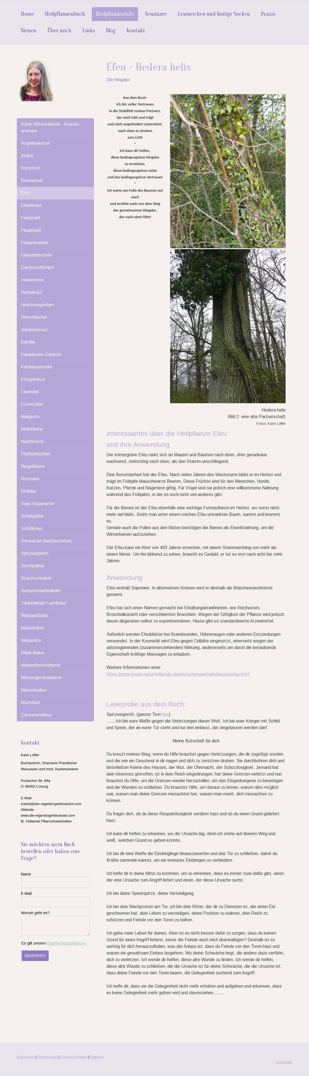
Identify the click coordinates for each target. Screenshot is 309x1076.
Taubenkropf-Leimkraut (43, 603)
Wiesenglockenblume (41, 677)
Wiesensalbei (34, 690)
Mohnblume (32, 429)
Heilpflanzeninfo (115, 14)
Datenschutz (47, 1057)
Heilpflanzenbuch (65, 14)
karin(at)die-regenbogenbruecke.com (51, 804)
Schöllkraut (31, 528)
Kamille (28, 342)
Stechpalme (32, 565)
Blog (110, 30)
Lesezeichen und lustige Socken (214, 14)
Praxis (268, 14)
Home (27, 14)
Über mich (59, 30)
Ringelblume (33, 466)
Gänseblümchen (36, 255)
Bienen (28, 30)
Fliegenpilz (31, 230)
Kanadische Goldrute (41, 354)
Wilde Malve (32, 652)
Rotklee (28, 491)
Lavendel (30, 391)
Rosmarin (30, 478)
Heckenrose (32, 280)
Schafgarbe (32, 516)
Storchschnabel (36, 578)
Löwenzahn (32, 404)
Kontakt (136, 30)
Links (88, 30)
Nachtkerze (32, 441)
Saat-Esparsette (37, 503)
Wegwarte (31, 640)
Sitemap (97, 1057)
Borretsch (30, 168)
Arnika (27, 155)
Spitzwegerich (35, 553)
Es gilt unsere (54, 943)
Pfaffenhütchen (35, 454)
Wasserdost (32, 628)
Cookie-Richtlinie (73, 1057)
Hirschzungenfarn (37, 304)
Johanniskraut (34, 329)
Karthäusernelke (37, 367)
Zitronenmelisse (36, 715)
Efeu (25, 193)
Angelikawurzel (35, 143)
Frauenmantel (34, 242)
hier (165, 714)
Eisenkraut (31, 205)
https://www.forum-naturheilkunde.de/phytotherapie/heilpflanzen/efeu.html (177, 674)
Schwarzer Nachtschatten (46, 541)
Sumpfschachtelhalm (41, 590)
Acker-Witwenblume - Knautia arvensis (50, 127)
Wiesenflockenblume (41, 665)
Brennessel (31, 180)
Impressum (26, 1057)
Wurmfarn (30, 702)
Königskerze (33, 379)
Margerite (30, 416)
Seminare (156, 14)
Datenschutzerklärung (66, 943)
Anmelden (284, 1062)
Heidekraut (31, 292)
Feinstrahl (30, 217)
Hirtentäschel (34, 317)
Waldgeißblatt (34, 615)
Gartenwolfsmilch (37, 267)
